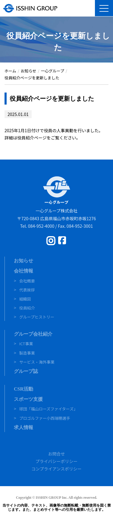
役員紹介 (27, 308)
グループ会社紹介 (33, 334)
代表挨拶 (27, 290)
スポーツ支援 (28, 399)
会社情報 (23, 270)
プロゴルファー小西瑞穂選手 (44, 418)
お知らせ (23, 260)
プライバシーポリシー (57, 461)
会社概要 (27, 281)
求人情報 (23, 427)
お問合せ (56, 454)
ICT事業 (26, 343)
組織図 (25, 299)
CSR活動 (23, 389)
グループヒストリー (36, 317)
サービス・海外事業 (37, 362)
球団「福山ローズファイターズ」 (48, 409)
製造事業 (27, 353)
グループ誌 (26, 371)
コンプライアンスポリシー (56, 469)
